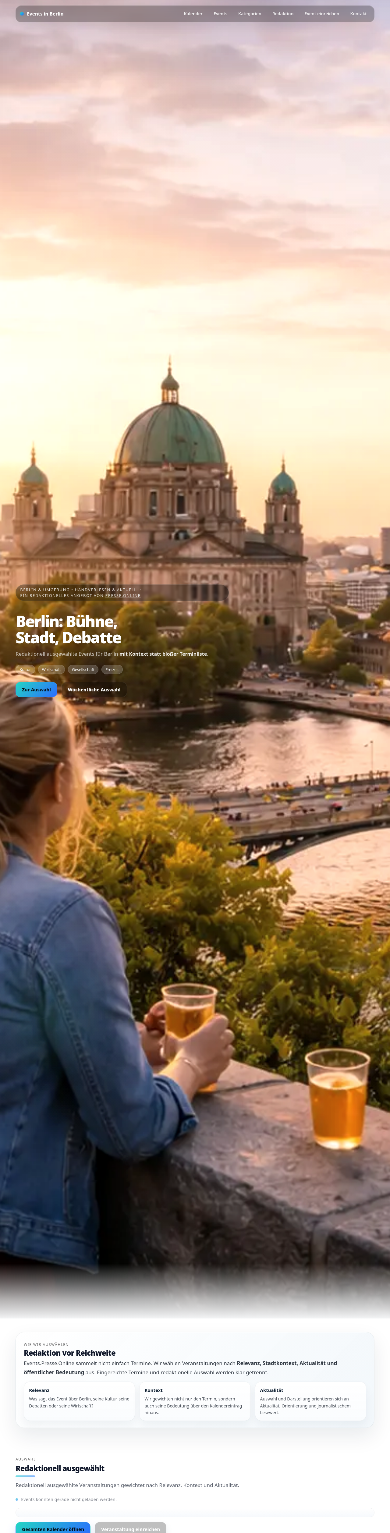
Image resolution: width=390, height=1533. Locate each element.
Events (220, 13)
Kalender (193, 13)
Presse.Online (122, 595)
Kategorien (249, 13)
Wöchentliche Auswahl (94, 690)
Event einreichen (321, 13)
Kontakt (358, 13)
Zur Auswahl (36, 690)
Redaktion (283, 13)
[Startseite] (42, 14)
